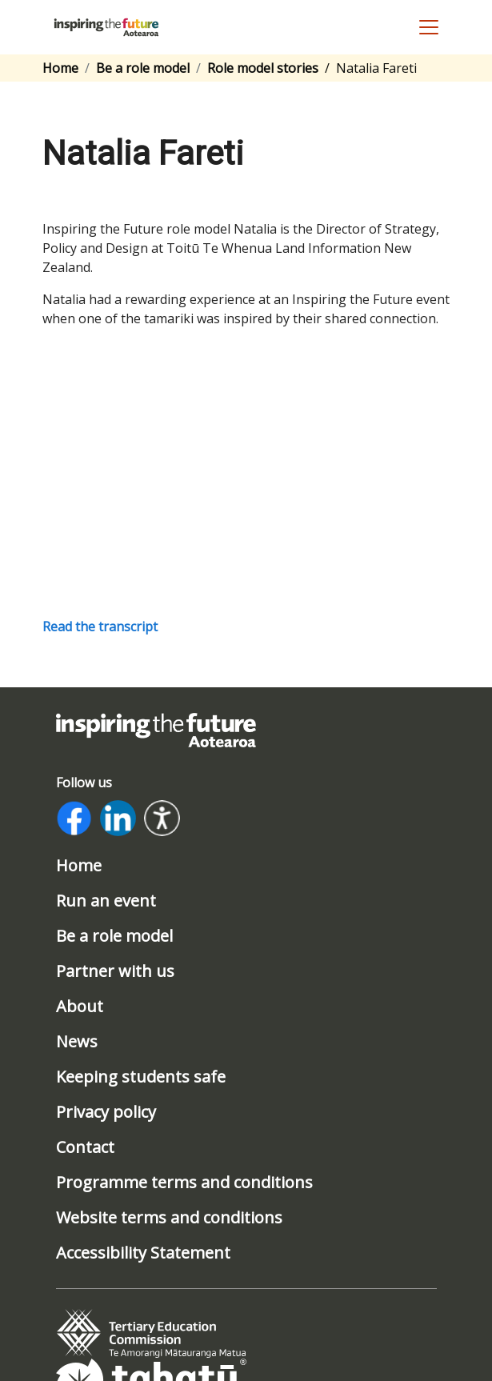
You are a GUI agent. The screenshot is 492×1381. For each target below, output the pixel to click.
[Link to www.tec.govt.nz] (151, 1333)
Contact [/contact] (85, 1147)
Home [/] (79, 865)
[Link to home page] (156, 729)
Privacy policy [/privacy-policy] (106, 1112)
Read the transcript (100, 626)
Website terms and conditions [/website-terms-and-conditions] (169, 1217)
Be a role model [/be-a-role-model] (114, 936)
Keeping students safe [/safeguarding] (141, 1077)
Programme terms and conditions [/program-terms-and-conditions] (184, 1182)
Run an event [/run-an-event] (106, 901)
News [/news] (77, 1041)
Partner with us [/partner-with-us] (115, 971)
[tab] (151, 1334)
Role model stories (262, 68)
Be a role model (143, 68)
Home (60, 68)
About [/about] (79, 1006)
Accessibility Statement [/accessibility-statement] (143, 1253)
